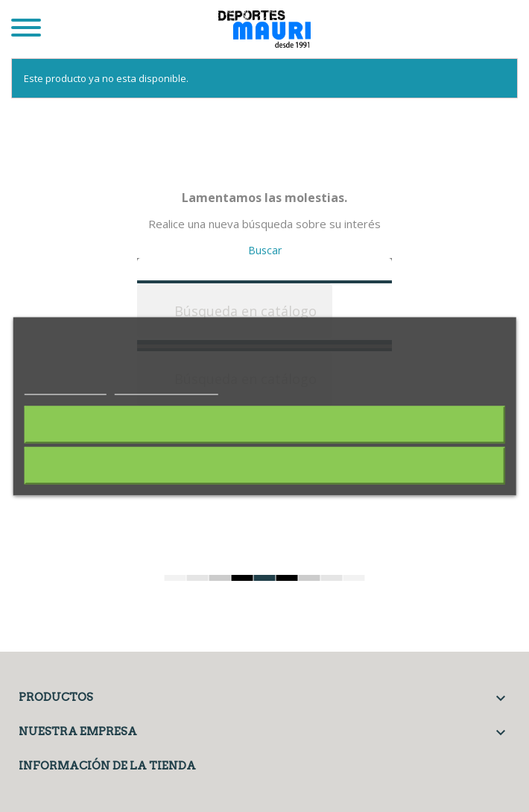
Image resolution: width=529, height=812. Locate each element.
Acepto (264, 465)
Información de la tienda (107, 765)
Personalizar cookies (166, 386)
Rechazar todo (264, 424)
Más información (66, 386)
